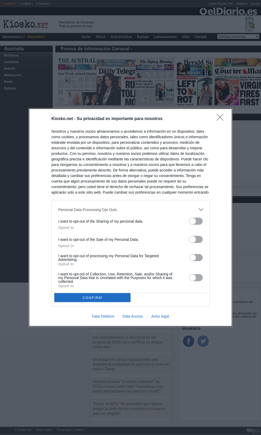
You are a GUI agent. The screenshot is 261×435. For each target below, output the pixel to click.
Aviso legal (160, 316)
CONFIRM (92, 298)
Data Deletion (103, 316)
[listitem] (130, 209)
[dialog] (130, 217)
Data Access (133, 316)
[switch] (196, 221)
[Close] (222, 119)
